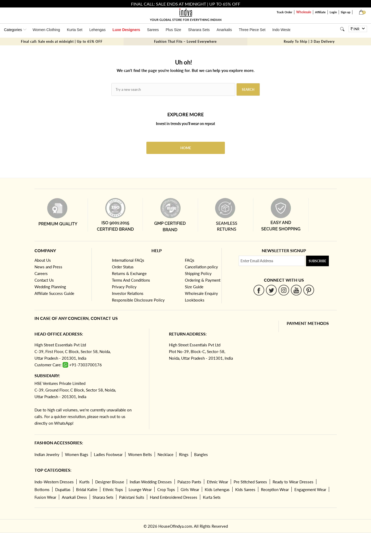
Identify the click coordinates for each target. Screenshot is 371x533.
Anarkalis (224, 30)
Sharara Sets (199, 30)
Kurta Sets (212, 497)
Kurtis (84, 481)
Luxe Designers (126, 30)
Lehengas (97, 30)
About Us (42, 260)
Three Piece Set (252, 30)
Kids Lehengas (217, 489)
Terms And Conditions (131, 280)
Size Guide (194, 286)
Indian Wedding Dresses (151, 481)
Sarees (153, 30)
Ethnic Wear (217, 481)
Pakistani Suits (131, 497)
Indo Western (283, 30)
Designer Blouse (109, 481)
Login (333, 12)
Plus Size (173, 30)
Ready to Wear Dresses (293, 481)
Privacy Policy (124, 286)
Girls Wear (190, 489)
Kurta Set (74, 30)
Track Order (284, 12)
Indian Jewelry (46, 454)
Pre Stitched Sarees (250, 481)
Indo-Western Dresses (54, 481)
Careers (41, 273)
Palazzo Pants (189, 481)
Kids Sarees (245, 489)
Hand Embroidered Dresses (173, 497)
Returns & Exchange (129, 273)
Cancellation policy (201, 266)
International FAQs (128, 260)
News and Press (48, 266)
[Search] (342, 29)
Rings (184, 454)
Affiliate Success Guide (54, 293)
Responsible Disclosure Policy (138, 300)
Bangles (201, 454)
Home (185, 148)
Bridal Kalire (86, 489)
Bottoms (42, 489)
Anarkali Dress (74, 497)
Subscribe (317, 261)
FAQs (189, 260)
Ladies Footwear (108, 454)
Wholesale (303, 12)
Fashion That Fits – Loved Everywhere (185, 42)
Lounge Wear (140, 489)
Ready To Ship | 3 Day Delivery (309, 42)
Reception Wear (275, 489)
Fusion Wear (45, 497)
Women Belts (140, 454)
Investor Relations (127, 293)
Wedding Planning (50, 286)
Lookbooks (194, 300)
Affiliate (320, 12)
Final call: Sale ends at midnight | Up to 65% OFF (62, 42)
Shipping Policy (198, 273)
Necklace (165, 454)
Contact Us (44, 280)
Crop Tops (166, 489)
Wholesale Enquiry (201, 293)
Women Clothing (46, 30)
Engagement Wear (310, 489)
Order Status (123, 266)
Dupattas (63, 489)
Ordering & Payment (202, 280)
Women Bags (76, 454)
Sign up (345, 12)
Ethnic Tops (113, 489)
